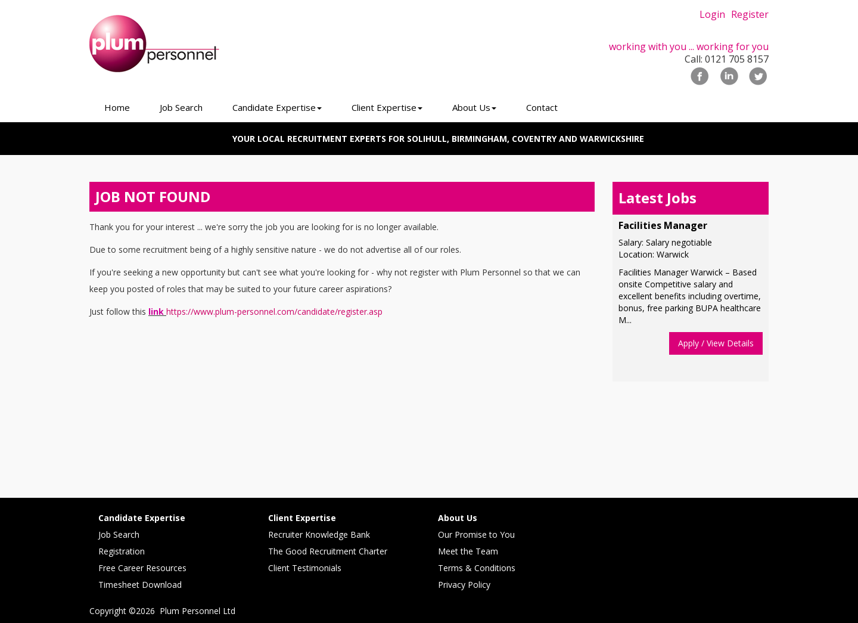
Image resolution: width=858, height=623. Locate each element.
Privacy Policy (464, 584)
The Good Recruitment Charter (327, 551)
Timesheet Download (140, 584)
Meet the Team (468, 551)
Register (750, 14)
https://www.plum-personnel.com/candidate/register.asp (274, 311)
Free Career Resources (142, 568)
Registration (121, 551)
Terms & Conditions (476, 568)
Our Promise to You (476, 534)
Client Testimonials (304, 568)
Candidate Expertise (141, 517)
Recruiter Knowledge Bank (319, 534)
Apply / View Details (716, 343)
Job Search (118, 534)
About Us (457, 517)
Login (712, 14)
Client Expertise (302, 517)
